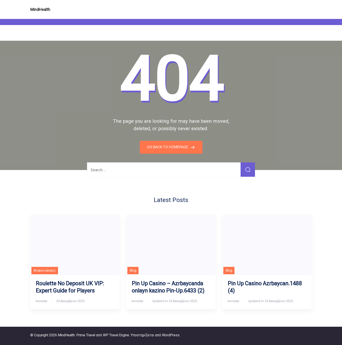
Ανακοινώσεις (45, 270)
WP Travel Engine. (116, 335)
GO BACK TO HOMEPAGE (168, 147)
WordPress (171, 335)
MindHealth (40, 9)
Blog (133, 270)
